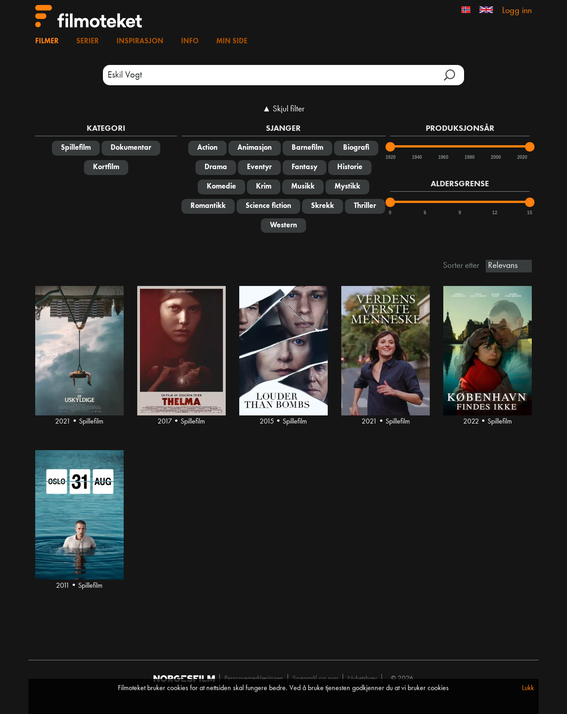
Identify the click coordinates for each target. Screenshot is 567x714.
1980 (469, 157)
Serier (87, 41)
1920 (390, 157)
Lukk (528, 688)
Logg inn (517, 10)
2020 (521, 157)
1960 (442, 157)
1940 (416, 157)
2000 (495, 157)
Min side (231, 41)
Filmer (47, 41)
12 (494, 212)
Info (190, 41)
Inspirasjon (139, 41)
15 (529, 212)
